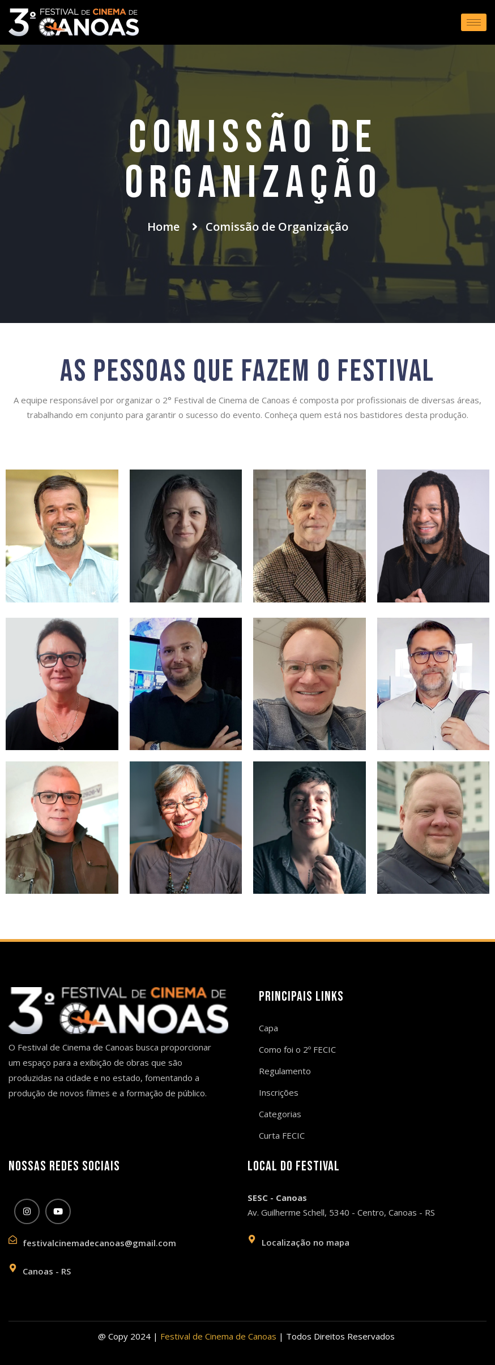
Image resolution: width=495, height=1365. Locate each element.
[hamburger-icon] (474, 22)
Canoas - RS (47, 1271)
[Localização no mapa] (252, 1239)
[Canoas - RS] (12, 1268)
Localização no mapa (305, 1242)
